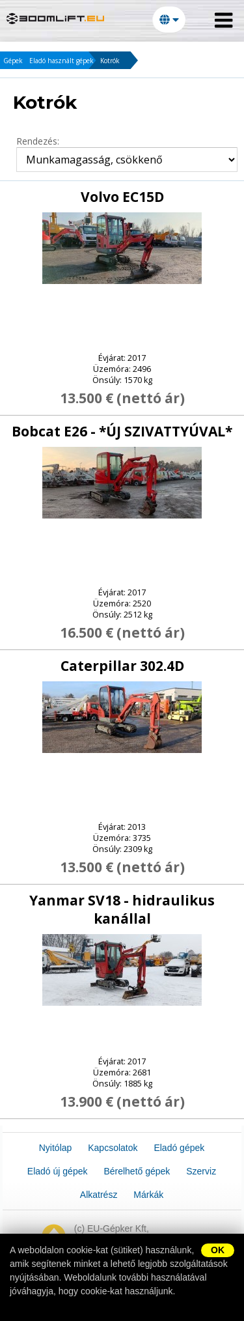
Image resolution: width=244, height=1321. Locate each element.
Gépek (13, 60)
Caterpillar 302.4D (122, 666)
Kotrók (110, 60)
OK (217, 1250)
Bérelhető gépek (136, 1171)
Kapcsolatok (112, 1148)
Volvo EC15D (122, 197)
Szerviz (201, 1171)
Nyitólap (55, 1148)
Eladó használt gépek (61, 60)
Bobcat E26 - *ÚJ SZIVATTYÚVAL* (122, 431)
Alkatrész (99, 1194)
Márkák (148, 1194)
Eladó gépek (179, 1148)
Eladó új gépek (57, 1171)
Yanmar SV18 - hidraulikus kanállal (122, 909)
